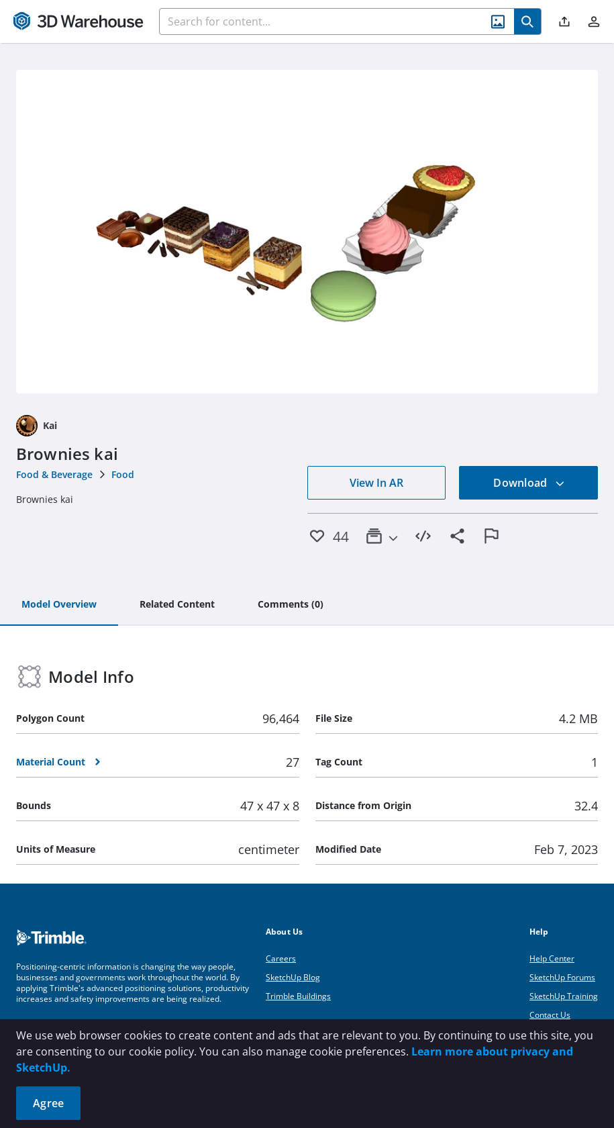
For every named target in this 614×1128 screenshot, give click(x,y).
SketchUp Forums (562, 977)
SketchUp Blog (293, 977)
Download (528, 482)
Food (122, 474)
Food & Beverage (54, 474)
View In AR (376, 482)
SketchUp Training (563, 996)
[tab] (59, 605)
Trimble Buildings (298, 996)
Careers (281, 958)
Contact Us (549, 1015)
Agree (48, 1103)
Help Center (551, 958)
